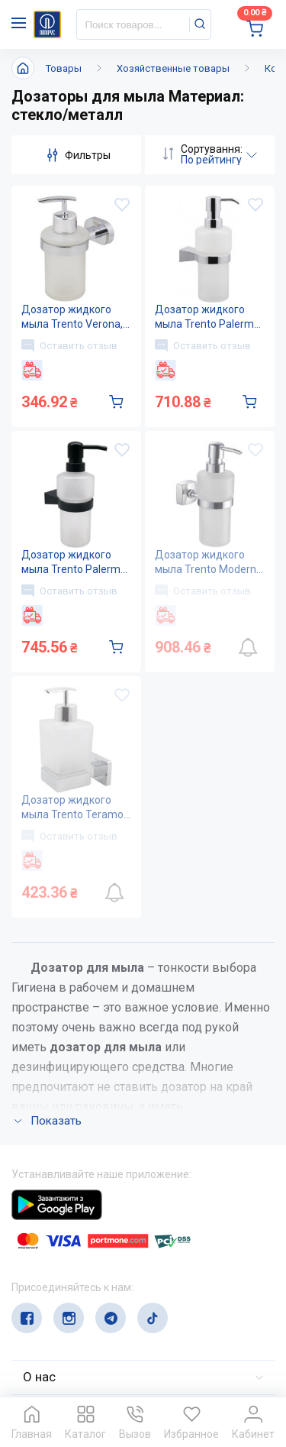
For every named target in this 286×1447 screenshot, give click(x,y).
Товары (64, 68)
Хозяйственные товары (173, 68)
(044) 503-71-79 (82, 1265)
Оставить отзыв (69, 345)
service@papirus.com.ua (85, 1294)
